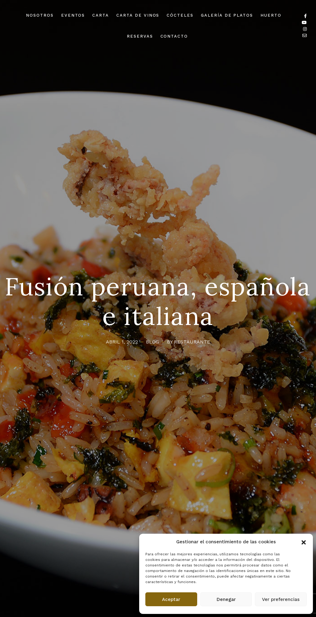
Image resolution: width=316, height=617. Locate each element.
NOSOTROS (40, 15)
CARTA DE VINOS (137, 15)
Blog (152, 342)
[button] (304, 542)
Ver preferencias (281, 599)
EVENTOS (73, 15)
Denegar (226, 599)
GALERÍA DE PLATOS (227, 15)
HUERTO (270, 15)
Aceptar (171, 599)
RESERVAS (140, 36)
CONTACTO (174, 36)
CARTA (100, 15)
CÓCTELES (180, 15)
